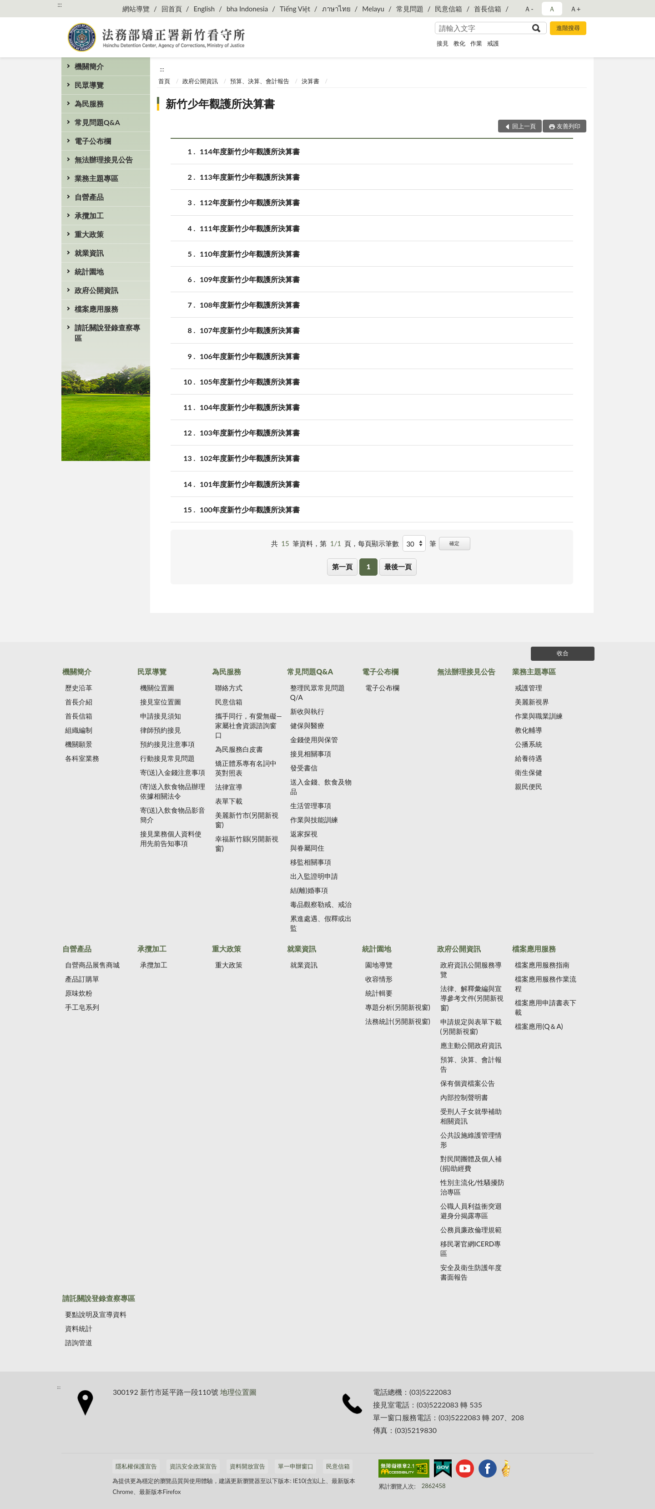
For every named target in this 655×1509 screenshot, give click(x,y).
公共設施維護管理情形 (471, 1140)
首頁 (164, 81)
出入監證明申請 (314, 876)
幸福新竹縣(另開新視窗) (246, 843)
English (204, 9)
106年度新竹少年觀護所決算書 (250, 356)
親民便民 (528, 786)
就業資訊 (89, 252)
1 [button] (369, 566)
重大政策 (89, 234)
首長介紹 (78, 702)
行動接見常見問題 (167, 758)
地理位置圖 (238, 1391)
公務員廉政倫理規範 (471, 1229)
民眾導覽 (89, 85)
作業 (476, 43)
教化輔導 (528, 730)
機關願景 (78, 744)
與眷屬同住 (307, 848)
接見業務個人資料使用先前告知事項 (171, 838)
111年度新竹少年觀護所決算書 (250, 228)
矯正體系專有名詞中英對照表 (246, 768)
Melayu (373, 9)
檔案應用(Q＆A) (539, 1026)
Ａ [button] (552, 9)
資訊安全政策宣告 (193, 1466)
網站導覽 (136, 9)
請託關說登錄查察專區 (107, 332)
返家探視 (303, 834)
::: (59, 4)
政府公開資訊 (96, 290)
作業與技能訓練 (314, 819)
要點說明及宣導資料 (95, 1314)
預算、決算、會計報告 (259, 81)
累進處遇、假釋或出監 (321, 923)
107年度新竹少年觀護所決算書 (250, 330)
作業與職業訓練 (539, 716)
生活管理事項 (310, 805)
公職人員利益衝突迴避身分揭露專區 (471, 1211)
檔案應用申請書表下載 (545, 1007)
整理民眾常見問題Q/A (317, 692)
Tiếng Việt (295, 9)
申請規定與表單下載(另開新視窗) (471, 1026)
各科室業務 (82, 758)
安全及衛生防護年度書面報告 (471, 1272)
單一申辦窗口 (295, 1466)
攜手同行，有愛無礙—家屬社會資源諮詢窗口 (248, 725)
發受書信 (303, 768)
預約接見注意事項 (167, 744)
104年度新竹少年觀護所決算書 (250, 407)
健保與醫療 (307, 725)
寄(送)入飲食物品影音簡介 (172, 815)
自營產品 (89, 196)
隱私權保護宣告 (136, 1466)
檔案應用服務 (96, 308)
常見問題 (409, 9)
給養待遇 (528, 758)
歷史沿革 (78, 688)
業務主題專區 (96, 178)
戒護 (493, 43)
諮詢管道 (78, 1342)
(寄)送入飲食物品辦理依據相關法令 (172, 791)
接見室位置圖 (160, 702)
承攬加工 (89, 215)
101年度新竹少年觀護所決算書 (250, 484)
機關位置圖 (157, 688)
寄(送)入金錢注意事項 (172, 772)
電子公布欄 (93, 141)
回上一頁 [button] (524, 126)
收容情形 (379, 979)
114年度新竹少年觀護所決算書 (250, 151)
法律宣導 (228, 787)
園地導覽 (379, 965)
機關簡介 (89, 66)
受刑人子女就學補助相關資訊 (471, 1116)
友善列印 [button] (568, 126)
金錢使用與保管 (314, 739)
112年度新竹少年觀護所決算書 (250, 202)
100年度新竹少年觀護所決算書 (250, 509)
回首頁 (171, 9)
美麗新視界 (532, 702)
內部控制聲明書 (464, 1097)
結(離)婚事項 (309, 890)
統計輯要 (379, 993)
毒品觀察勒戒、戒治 (321, 904)
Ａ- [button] (529, 9)
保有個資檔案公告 (467, 1083)
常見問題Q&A (97, 122)
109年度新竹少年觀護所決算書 (250, 279)
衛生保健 (528, 772)
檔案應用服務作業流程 (545, 983)
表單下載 (228, 801)
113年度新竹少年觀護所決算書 (250, 177)
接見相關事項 (310, 753)
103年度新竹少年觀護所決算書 (250, 432)
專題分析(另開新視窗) (397, 1007)
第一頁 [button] (342, 566)
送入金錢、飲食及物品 (321, 786)
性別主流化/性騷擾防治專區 (472, 1187)
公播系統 (528, 744)
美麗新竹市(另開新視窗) (246, 820)
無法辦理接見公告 (104, 159)
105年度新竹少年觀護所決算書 (250, 381)
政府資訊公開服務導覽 (471, 969)
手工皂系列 (82, 1007)
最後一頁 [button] (398, 566)
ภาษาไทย (336, 9)
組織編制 (78, 730)
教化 (459, 43)
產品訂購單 (82, 979)
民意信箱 (448, 9)
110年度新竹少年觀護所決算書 (250, 253)
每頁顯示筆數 (378, 543)
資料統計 (78, 1328)
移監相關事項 (310, 862)
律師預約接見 (160, 730)
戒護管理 (528, 688)
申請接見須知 (160, 716)
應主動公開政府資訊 (471, 1045)
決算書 (310, 81)
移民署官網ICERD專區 (470, 1248)
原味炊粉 (78, 993)
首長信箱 (487, 9)
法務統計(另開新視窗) (397, 1021)
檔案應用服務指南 (542, 965)
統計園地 (89, 271)
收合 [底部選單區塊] (563, 653)
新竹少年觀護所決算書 (220, 103)
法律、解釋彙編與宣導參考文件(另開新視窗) (472, 998)
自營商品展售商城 (92, 965)
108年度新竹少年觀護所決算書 (250, 304)
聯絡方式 (228, 688)
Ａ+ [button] (575, 9)
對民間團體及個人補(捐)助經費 (471, 1163)
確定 (454, 543)
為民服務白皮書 (239, 749)
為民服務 (89, 103)
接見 (442, 43)
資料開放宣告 (247, 1466)
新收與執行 (307, 711)
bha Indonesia (247, 9)
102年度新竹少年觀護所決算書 (250, 458)
